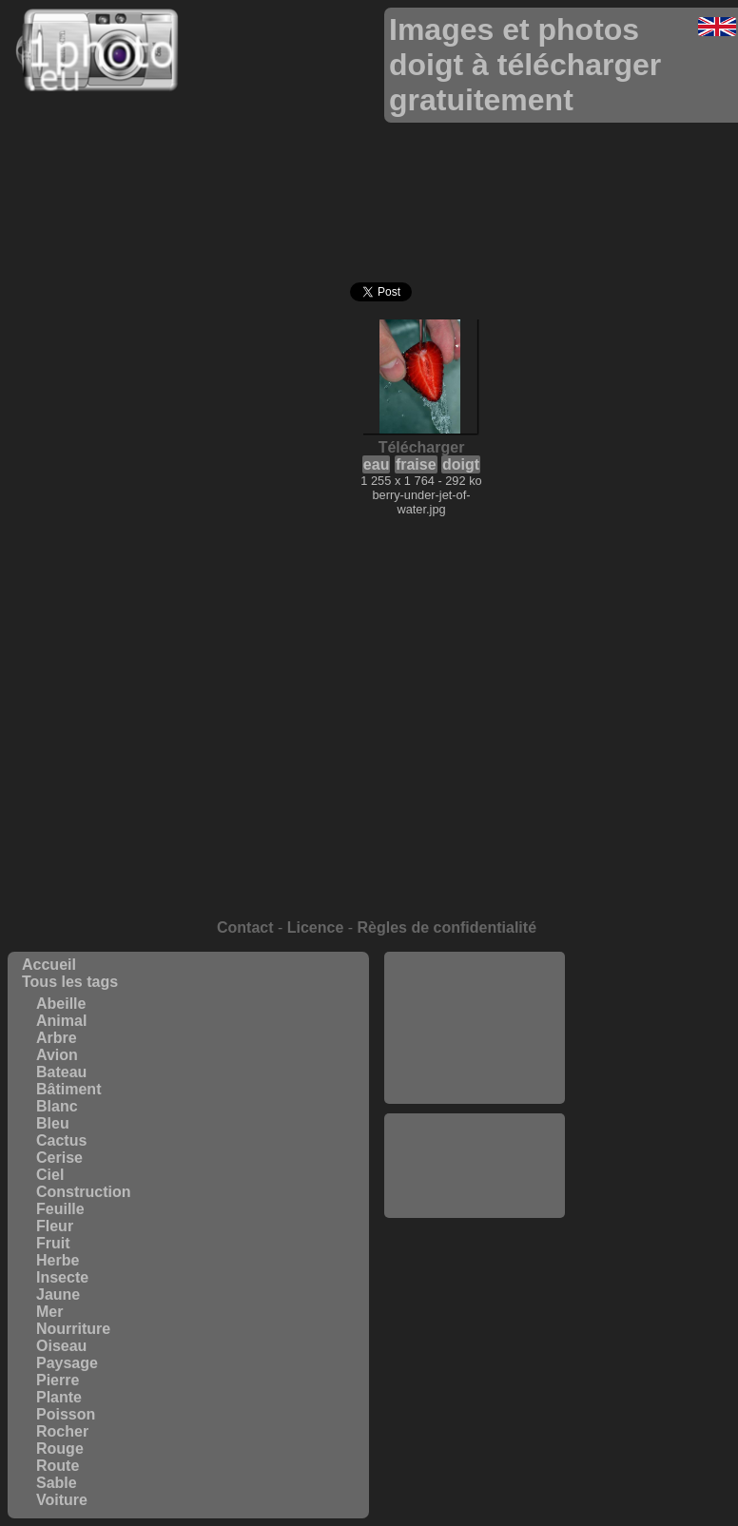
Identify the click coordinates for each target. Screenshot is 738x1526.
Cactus (61, 1140)
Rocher (62, 1431)
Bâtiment (68, 1089)
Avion (57, 1055)
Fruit (53, 1243)
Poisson (65, 1414)
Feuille (60, 1209)
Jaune (58, 1294)
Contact (245, 927)
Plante (59, 1397)
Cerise (59, 1157)
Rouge (60, 1448)
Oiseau (61, 1346)
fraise (416, 464)
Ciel (50, 1175)
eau (376, 464)
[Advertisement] (474, 1027)
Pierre (57, 1380)
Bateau (61, 1072)
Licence (315, 927)
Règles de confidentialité (447, 927)
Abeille (61, 1003)
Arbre (56, 1038)
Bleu (52, 1123)
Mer (49, 1312)
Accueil (49, 964)
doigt (460, 464)
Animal (61, 1021)
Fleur (54, 1226)
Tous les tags (70, 982)
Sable (56, 1483)
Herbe (57, 1260)
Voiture (61, 1500)
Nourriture (73, 1329)
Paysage (67, 1363)
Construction (83, 1192)
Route (57, 1466)
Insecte (62, 1277)
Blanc (57, 1106)
